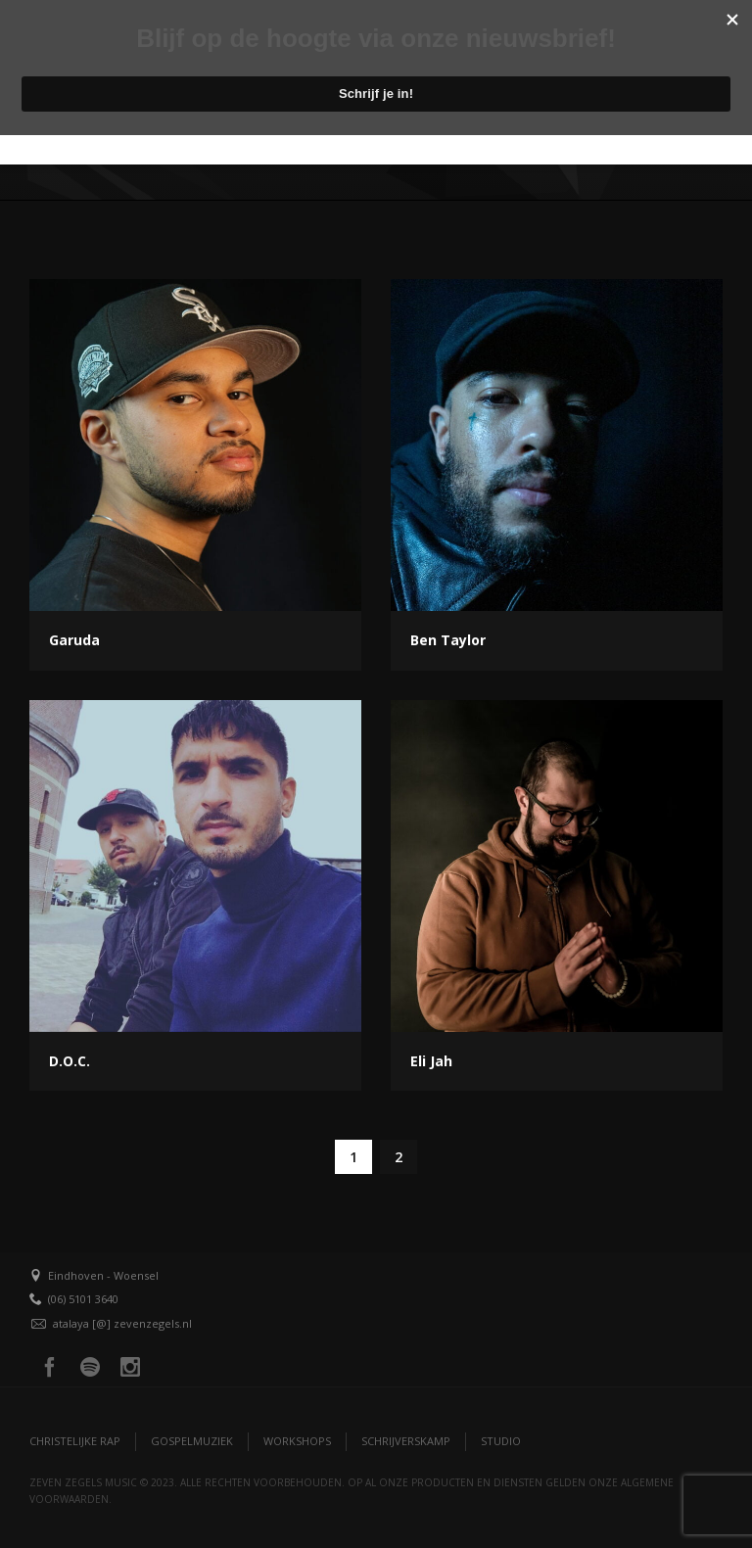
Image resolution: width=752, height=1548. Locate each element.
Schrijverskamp (405, 1440)
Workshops (297, 1440)
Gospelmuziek (192, 1440)
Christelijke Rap (74, 1440)
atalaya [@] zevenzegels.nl (122, 1323)
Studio (501, 1440)
